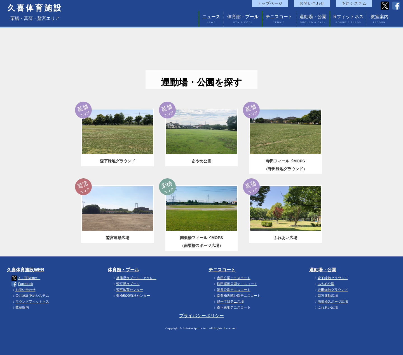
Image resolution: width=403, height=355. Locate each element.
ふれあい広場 (326, 307)
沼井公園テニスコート (231, 290)
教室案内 (379, 19)
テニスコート (279, 19)
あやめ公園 (324, 284)
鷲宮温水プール (126, 284)
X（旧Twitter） (25, 278)
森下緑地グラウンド (331, 278)
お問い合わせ (312, 3)
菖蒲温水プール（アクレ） (134, 278)
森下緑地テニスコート (231, 307)
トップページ (270, 3)
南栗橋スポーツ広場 (331, 301)
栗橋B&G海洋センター (131, 296)
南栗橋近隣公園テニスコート (237, 296)
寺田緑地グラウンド (331, 290)
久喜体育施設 (35, 8)
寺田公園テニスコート (231, 278)
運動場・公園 (312, 19)
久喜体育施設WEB (25, 269)
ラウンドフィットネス (30, 301)
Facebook (22, 284)
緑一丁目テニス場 (228, 301)
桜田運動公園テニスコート (235, 284)
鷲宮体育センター (127, 290)
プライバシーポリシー (201, 315)
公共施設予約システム (30, 296)
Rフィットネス (348, 19)
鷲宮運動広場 (326, 296)
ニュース (211, 19)
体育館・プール (243, 19)
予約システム (354, 3)
